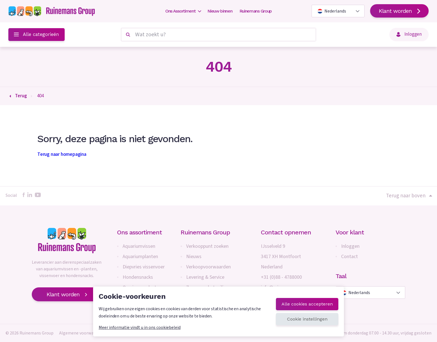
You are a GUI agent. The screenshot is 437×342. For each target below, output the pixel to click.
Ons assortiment (139, 232)
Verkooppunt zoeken (207, 246)
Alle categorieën (36, 34)
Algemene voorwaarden (82, 333)
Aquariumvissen (139, 246)
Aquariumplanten (140, 256)
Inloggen (409, 34)
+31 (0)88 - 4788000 (281, 277)
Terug (21, 96)
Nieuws (193, 256)
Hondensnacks (138, 277)
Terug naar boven (408, 196)
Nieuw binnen (219, 11)
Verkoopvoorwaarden (208, 266)
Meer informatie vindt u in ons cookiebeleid (140, 327)
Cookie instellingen (307, 319)
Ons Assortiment (182, 11)
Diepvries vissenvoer (144, 266)
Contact (349, 256)
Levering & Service (205, 277)
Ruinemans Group (255, 11)
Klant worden (399, 11)
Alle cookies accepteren (307, 304)
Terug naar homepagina (61, 154)
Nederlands (331, 11)
